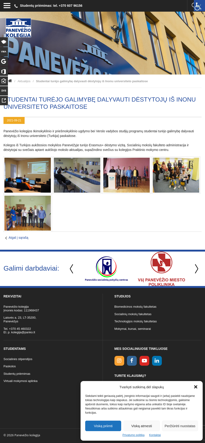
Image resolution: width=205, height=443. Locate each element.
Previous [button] (72, 268)
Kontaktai (155, 435)
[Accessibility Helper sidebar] (199, 5)
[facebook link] (132, 361)
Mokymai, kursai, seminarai (132, 329)
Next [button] (196, 268)
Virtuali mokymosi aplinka (20, 381)
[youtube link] (144, 361)
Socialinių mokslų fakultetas (133, 314)
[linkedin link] (157, 361)
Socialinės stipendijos (17, 359)
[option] (106, 269)
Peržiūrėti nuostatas (180, 426)
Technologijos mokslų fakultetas (135, 321)
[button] (195, 387)
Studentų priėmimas (16, 373)
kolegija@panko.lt (23, 332)
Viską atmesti (141, 426)
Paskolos (9, 366)
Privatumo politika (134, 435)
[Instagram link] (119, 361)
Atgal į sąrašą (18, 237)
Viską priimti (103, 426)
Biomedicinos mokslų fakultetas (135, 306)
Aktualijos (24, 81)
